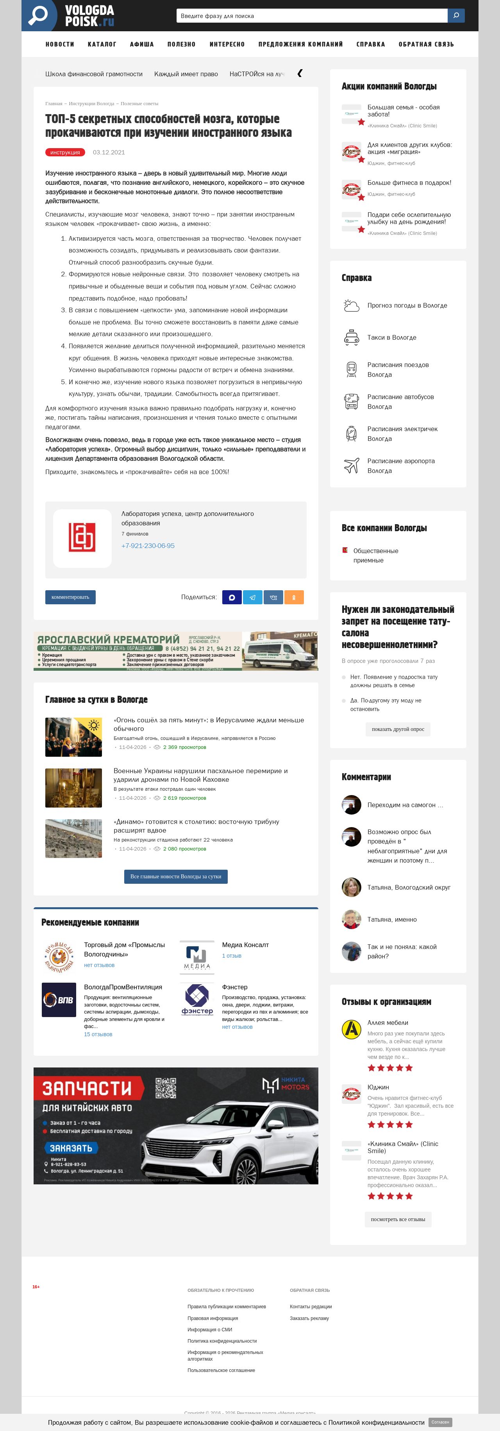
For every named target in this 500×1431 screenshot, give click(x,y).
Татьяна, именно (392, 919)
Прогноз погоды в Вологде (407, 305)
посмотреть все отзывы (398, 1219)
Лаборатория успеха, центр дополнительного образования (187, 518)
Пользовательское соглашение (221, 1370)
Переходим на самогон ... (405, 805)
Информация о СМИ (210, 1329)
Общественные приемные (369, 555)
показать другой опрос (398, 729)
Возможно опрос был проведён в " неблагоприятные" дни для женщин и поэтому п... (407, 846)
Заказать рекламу (309, 1318)
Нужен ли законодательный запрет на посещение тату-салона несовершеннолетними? (398, 627)
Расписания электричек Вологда (403, 433)
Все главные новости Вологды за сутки (175, 876)
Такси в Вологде (392, 337)
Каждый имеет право (186, 74)
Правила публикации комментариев (227, 1306)
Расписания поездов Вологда (398, 369)
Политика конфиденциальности (222, 1341)
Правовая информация (213, 1318)
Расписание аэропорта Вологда (401, 465)
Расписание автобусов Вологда (401, 401)
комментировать (70, 597)
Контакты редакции (311, 1306)
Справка (357, 278)
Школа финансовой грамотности (94, 74)
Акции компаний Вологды (389, 86)
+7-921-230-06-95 (148, 546)
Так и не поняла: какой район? (402, 951)
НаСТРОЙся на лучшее (263, 74)
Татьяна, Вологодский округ (409, 887)
